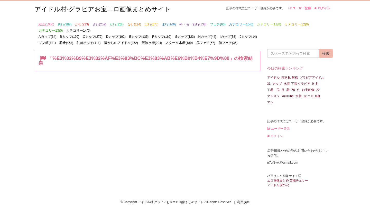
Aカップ (47, 37)
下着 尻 (273, 90)
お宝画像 (308, 90)
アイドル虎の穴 (278, 185)
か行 (82, 24)
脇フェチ (228, 43)
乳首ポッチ (88, 43)
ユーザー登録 (300, 8)
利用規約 (243, 202)
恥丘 (66, 43)
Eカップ (139, 37)
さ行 (99, 24)
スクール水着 (179, 43)
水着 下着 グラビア (297, 84)
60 (293, 90)
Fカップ (161, 37)
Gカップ (185, 37)
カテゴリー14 (78, 30)
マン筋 (47, 43)
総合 (46, 24)
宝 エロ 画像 (312, 96)
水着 (298, 96)
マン (270, 102)
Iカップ (228, 37)
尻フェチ (205, 43)
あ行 (64, 24)
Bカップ (69, 37)
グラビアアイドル (312, 77)
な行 (134, 24)
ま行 (169, 24)
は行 (152, 24)
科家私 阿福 (289, 77)
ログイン (322, 8)
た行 (117, 24)
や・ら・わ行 (193, 24)
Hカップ (207, 37)
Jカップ (248, 37)
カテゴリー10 (241, 24)
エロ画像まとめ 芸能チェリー (287, 180)
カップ (277, 84)
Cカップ (93, 37)
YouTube (287, 96)
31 (269, 84)
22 (318, 90)
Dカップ (116, 37)
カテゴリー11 (269, 24)
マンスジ (273, 96)
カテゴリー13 (51, 30)
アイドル (273, 77)
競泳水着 (152, 43)
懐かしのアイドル (121, 43)
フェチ (217, 24)
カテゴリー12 (296, 24)
